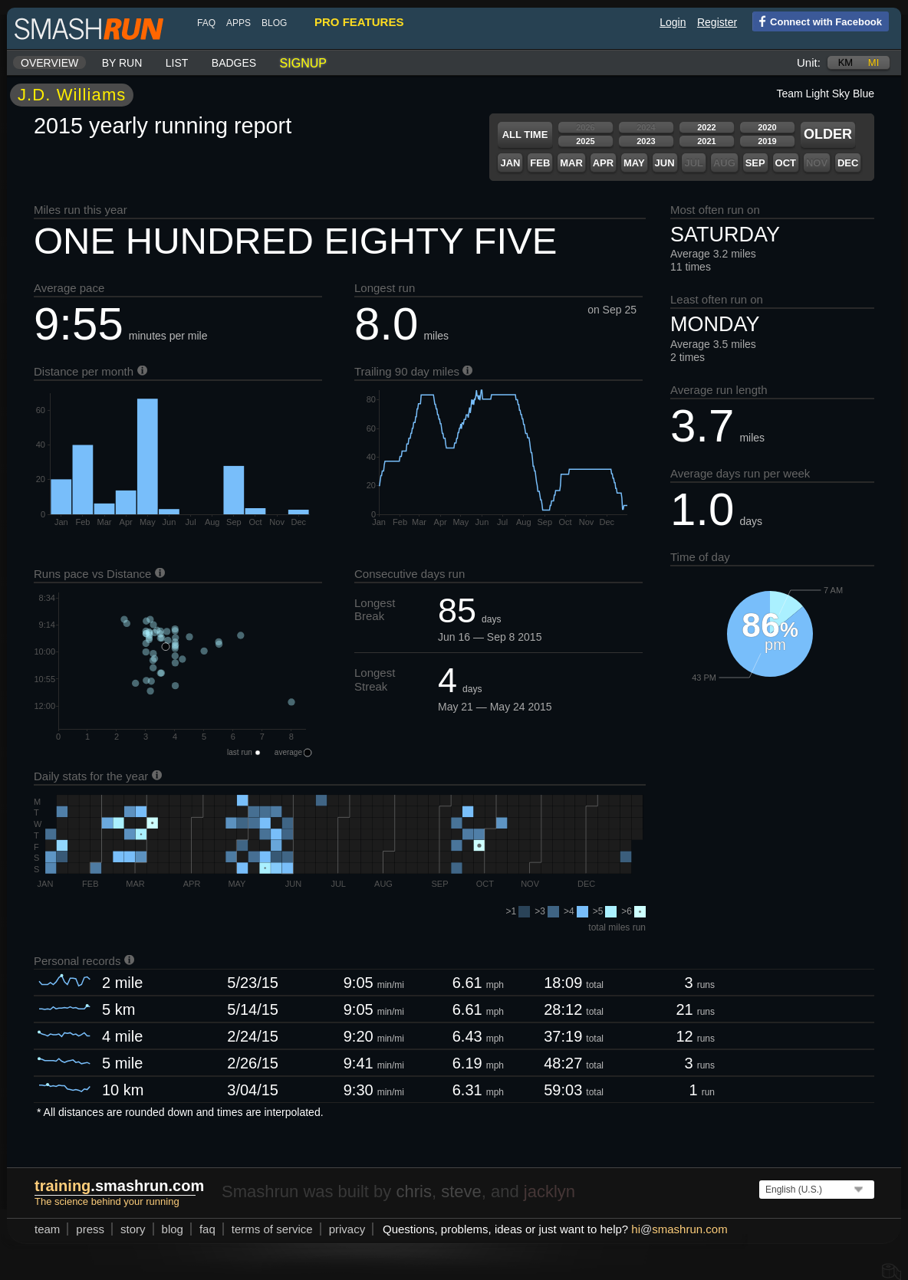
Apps (238, 23)
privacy (347, 1229)
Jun (665, 163)
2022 (706, 127)
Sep (755, 163)
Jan (510, 163)
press (90, 1229)
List (177, 63)
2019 (767, 141)
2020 (767, 127)
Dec (847, 163)
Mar (571, 163)
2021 (706, 141)
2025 (585, 141)
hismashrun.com (679, 1229)
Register (717, 22)
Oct (785, 163)
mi (873, 62)
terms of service (272, 1229)
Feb (540, 163)
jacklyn (549, 1191)
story (133, 1229)
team (47, 1229)
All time (525, 134)
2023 (646, 141)
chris (413, 1191)
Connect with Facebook (817, 20)
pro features (358, 21)
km (846, 62)
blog (274, 23)
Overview (49, 63)
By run (122, 63)
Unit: (809, 62)
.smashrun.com (119, 1185)
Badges (234, 63)
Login (673, 22)
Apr (603, 163)
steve (461, 1191)
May (634, 163)
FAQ (206, 23)
